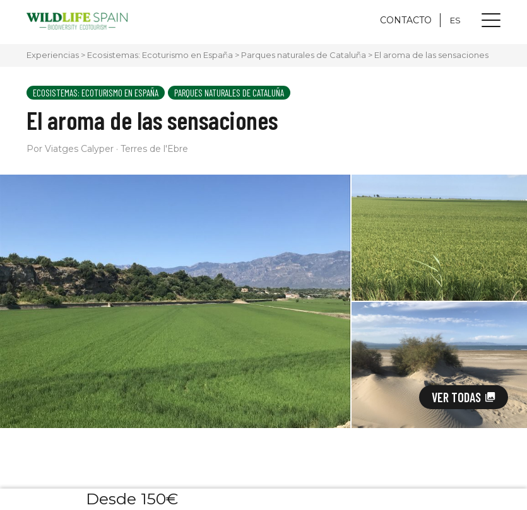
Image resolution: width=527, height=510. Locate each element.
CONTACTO (406, 20)
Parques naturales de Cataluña (303, 55)
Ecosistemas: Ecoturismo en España (160, 55)
